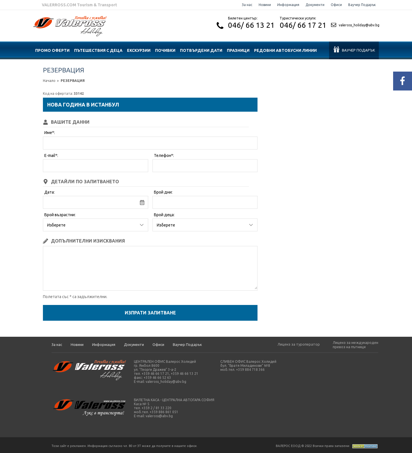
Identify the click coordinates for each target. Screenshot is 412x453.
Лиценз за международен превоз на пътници (355, 344)
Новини (265, 5)
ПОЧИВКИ (165, 50)
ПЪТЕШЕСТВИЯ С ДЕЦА (98, 50)
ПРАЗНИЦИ (238, 50)
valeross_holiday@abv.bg (359, 25)
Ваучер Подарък (362, 5)
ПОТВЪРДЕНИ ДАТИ (201, 50)
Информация (288, 5)
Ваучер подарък (354, 49)
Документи (315, 5)
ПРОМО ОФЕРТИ (52, 50)
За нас (247, 5)
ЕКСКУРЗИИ (138, 50)
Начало (49, 80)
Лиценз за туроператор (299, 344)
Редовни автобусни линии (285, 50)
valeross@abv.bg (159, 416)
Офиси (336, 5)
